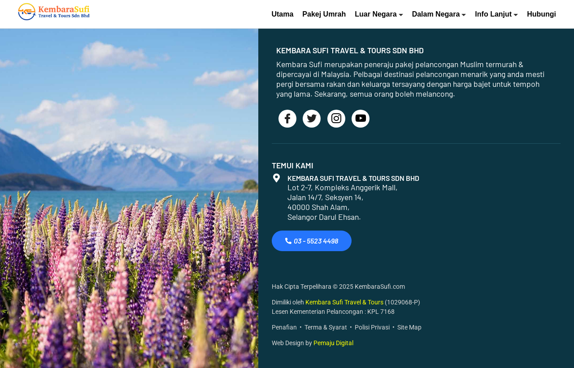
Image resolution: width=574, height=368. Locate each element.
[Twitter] (312, 119)
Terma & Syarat (325, 327)
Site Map (409, 327)
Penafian (284, 327)
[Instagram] (336, 119)
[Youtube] (361, 119)
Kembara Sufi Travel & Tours (345, 302)
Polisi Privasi (372, 327)
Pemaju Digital (333, 343)
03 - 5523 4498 (311, 240)
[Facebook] (287, 119)
